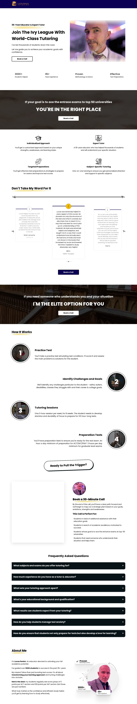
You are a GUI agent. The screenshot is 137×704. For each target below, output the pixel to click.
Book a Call (22, 59)
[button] (13, 233)
